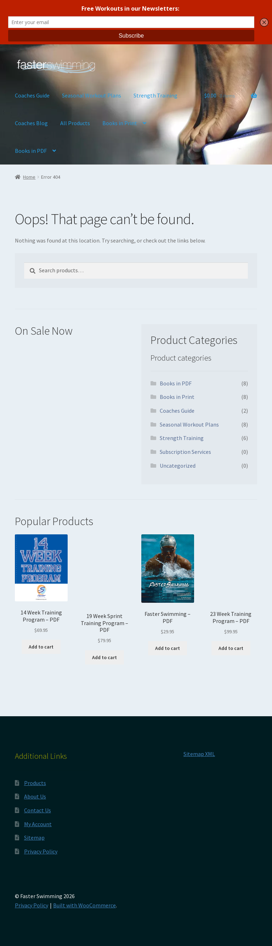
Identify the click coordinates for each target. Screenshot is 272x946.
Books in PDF (31, 150)
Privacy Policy (40, 851)
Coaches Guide (32, 95)
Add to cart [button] (41, 647)
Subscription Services (185, 451)
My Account (38, 824)
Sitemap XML (199, 753)
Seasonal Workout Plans (91, 95)
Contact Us (37, 810)
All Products (75, 123)
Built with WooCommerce (84, 905)
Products (35, 782)
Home (29, 177)
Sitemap (34, 837)
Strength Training (155, 95)
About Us (35, 796)
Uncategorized (178, 465)
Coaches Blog (31, 123)
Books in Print (119, 123)
